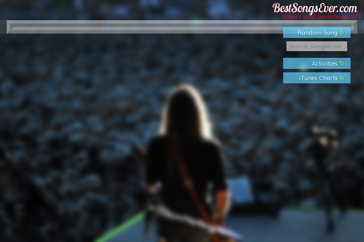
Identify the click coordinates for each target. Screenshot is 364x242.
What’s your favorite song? (319, 16)
